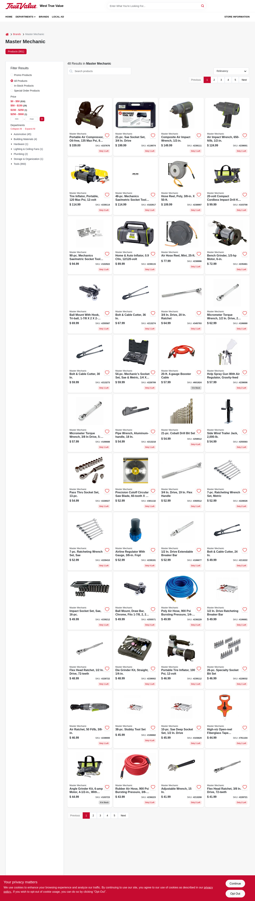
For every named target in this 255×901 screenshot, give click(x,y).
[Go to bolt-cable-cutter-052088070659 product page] (135, 305)
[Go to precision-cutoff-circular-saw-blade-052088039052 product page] (135, 482)
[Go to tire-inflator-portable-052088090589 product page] (89, 186)
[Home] (7, 34)
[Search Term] (156, 6)
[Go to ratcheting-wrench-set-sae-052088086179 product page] (89, 541)
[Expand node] (12, 134)
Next (244, 79)
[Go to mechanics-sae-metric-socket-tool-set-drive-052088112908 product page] (135, 186)
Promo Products (23, 75)
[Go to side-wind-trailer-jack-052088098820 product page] (227, 423)
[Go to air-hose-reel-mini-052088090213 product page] (181, 245)
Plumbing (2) (21, 154)
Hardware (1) (21, 144)
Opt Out (235, 893)
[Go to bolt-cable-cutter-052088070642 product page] (89, 364)
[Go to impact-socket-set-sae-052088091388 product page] (89, 601)
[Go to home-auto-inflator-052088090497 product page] (135, 245)
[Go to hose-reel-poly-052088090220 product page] (181, 186)
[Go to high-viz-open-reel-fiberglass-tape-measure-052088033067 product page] (227, 719)
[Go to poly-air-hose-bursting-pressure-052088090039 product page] (181, 601)
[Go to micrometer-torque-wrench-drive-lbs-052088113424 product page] (89, 423)
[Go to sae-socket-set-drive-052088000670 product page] (135, 127)
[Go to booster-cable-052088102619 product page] (181, 364)
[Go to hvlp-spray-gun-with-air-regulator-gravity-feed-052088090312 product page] (227, 364)
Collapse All (16, 129)
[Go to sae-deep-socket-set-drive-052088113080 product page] (181, 719)
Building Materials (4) (25, 139)
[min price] (17, 119)
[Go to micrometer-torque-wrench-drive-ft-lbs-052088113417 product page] (227, 305)
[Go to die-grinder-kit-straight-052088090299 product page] (135, 660)
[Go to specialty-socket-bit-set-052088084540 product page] (227, 660)
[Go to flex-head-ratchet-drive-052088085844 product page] (89, 660)
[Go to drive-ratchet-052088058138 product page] (181, 305)
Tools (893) (20, 163)
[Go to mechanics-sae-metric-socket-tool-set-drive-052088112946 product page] (89, 245)
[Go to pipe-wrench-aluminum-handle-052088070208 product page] (135, 423)
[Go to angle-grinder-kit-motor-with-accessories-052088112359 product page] (89, 778)
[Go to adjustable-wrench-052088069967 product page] (181, 778)
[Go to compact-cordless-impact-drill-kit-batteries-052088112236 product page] (227, 186)
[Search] (202, 6)
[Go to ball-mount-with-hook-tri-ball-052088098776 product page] (89, 305)
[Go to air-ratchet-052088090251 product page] (89, 719)
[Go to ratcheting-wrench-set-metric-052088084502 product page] (227, 482)
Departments (24, 16)
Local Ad (58, 16)
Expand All (30, 129)
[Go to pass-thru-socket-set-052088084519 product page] (89, 482)
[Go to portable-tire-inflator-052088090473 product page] (181, 660)
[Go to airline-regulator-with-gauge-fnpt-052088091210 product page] (135, 541)
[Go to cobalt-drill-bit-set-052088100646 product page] (181, 423)
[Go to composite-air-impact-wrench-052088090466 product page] (181, 127)
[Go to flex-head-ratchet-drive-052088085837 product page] (227, 778)
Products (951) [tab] (16, 51)
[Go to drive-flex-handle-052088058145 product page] (181, 482)
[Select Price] (42, 119)
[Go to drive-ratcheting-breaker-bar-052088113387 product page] (227, 601)
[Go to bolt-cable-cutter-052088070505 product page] (227, 541)
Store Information (237, 16)
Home (9, 16)
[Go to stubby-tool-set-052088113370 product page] (135, 719)
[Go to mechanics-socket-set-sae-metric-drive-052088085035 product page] (135, 364)
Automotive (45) (22, 134)
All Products (20, 81)
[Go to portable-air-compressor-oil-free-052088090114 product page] (89, 127)
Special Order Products (27, 91)
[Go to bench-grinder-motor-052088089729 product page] (227, 245)
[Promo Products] (12, 75)
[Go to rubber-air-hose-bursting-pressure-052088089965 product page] (135, 778)
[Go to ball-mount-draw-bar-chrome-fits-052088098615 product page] (135, 601)
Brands (44, 16)
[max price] (32, 119)
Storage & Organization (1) (28, 159)
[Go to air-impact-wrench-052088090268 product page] (227, 127)
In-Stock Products (24, 86)
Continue (235, 883)
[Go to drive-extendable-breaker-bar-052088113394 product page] (181, 541)
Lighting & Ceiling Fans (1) (28, 149)
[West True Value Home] (21, 6)
